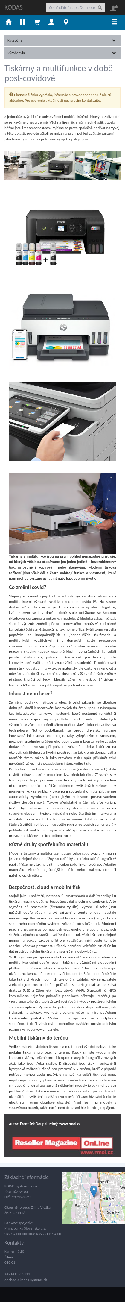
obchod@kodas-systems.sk (25, 1279)
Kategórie (61, 40)
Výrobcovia (61, 53)
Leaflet (92, 1222)
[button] (93, 1191)
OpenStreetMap (109, 1222)
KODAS (13, 7)
